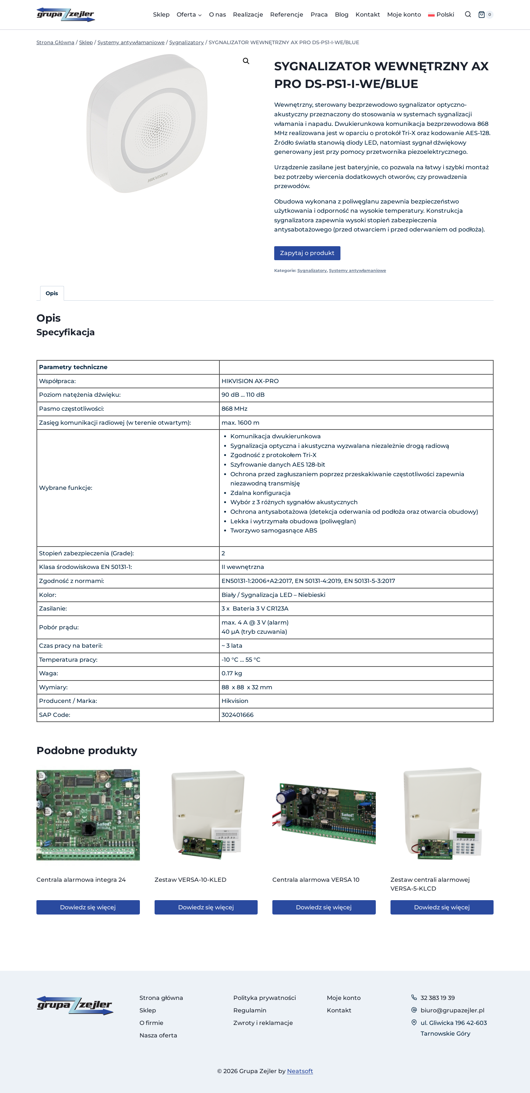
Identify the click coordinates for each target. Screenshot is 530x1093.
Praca (319, 14)
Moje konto (404, 14)
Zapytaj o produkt (307, 253)
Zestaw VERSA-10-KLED (190, 879)
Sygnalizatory (312, 270)
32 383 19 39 (438, 997)
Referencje (286, 14)
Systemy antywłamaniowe (357, 270)
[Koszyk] (486, 15)
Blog (342, 14)
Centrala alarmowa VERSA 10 (316, 879)
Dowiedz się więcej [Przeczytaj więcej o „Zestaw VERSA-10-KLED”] (206, 907)
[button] (246, 61)
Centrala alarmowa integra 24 (81, 879)
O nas (217, 14)
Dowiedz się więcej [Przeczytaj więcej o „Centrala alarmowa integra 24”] (88, 907)
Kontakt (368, 14)
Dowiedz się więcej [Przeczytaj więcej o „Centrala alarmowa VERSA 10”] (324, 907)
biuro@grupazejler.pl (452, 1010)
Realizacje (248, 14)
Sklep (161, 14)
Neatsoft (300, 1071)
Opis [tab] (52, 293)
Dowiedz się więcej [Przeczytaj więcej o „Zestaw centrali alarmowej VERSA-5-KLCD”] (442, 907)
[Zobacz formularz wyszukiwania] (468, 14)
